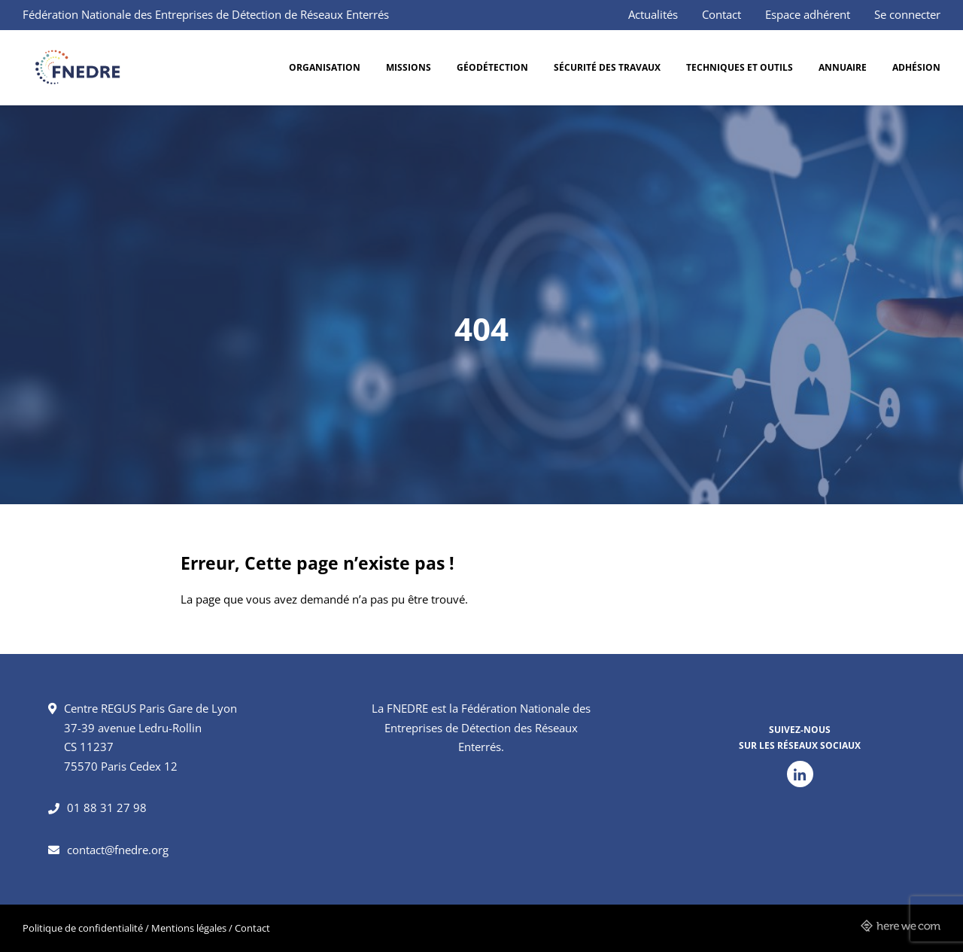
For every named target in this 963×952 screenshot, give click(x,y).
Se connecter (907, 14)
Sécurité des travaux (607, 67)
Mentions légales (188, 928)
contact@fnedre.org (118, 849)
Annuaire (843, 67)
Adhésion (916, 67)
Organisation (324, 67)
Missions (408, 67)
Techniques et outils (739, 67)
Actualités (653, 14)
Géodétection (492, 67)
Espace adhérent (807, 14)
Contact (721, 14)
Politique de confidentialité (83, 928)
